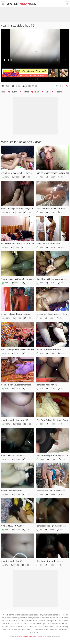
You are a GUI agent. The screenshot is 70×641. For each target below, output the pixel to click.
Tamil (24, 92)
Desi (34, 92)
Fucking (56, 92)
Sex (45, 92)
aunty (12, 92)
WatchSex (21, 4)
